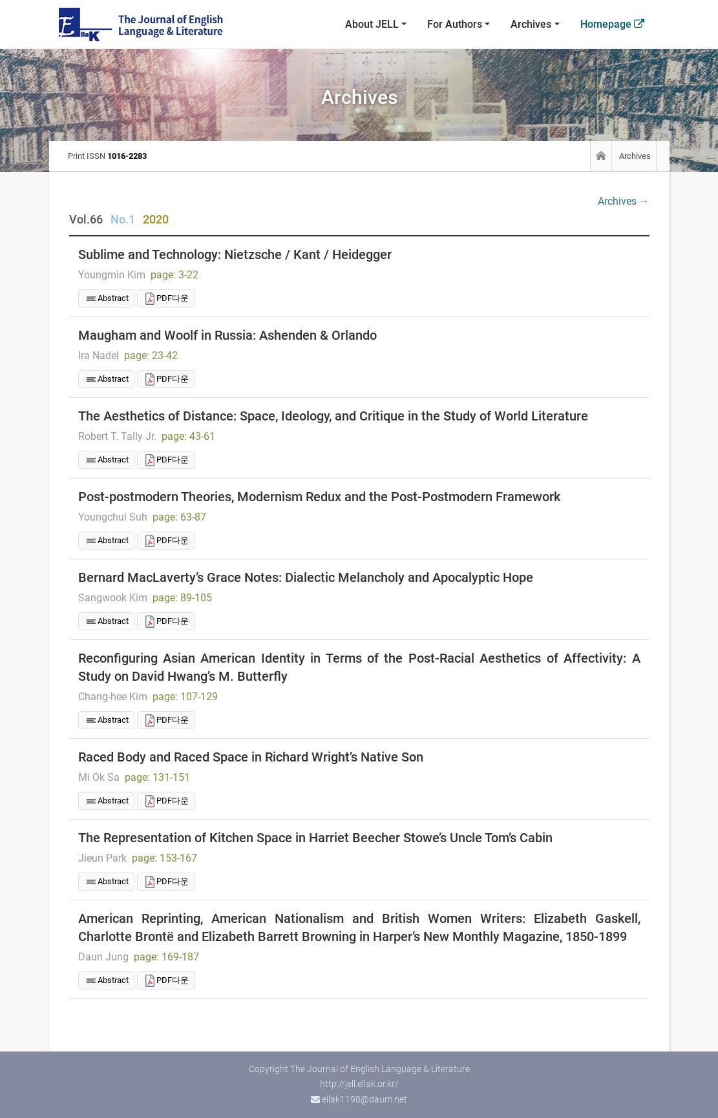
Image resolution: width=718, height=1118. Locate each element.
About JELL (372, 24)
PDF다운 (172, 298)
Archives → (623, 201)
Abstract (113, 298)
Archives (531, 24)
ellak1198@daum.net (364, 1099)
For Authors (454, 24)
